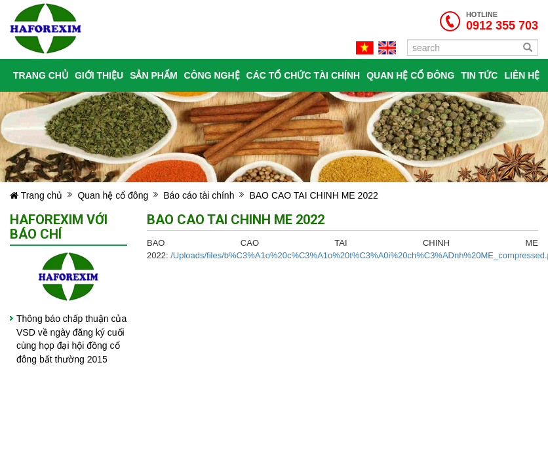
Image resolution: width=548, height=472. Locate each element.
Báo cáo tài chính (198, 195)
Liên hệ (521, 75)
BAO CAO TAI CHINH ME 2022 (313, 195)
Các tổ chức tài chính (303, 75)
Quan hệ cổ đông (410, 75)
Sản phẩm (153, 75)
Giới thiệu (99, 75)
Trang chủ (40, 75)
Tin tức (479, 75)
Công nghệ (212, 75)
